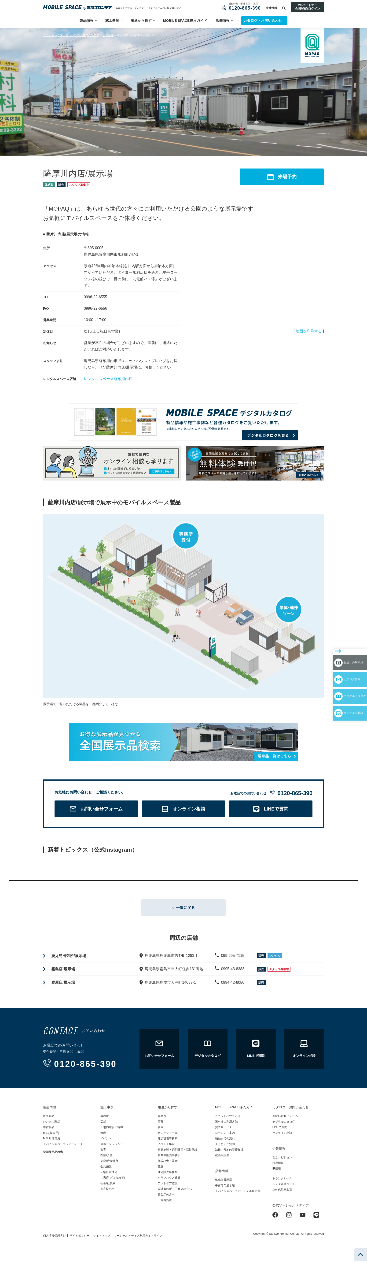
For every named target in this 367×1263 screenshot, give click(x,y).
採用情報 (278, 1164)
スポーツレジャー (111, 1146)
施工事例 (112, 20)
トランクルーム (282, 1180)
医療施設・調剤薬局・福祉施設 (178, 1151)
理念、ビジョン (282, 1159)
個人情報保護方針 (54, 1237)
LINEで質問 (279, 1129)
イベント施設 (166, 1146)
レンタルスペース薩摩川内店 (108, 379)
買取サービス (223, 1129)
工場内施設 (165, 1202)
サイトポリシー (79, 1237)
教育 (103, 1151)
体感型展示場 (223, 1181)
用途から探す (141, 20)
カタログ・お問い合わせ (290, 1109)
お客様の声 (107, 1190)
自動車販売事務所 (169, 1157)
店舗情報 (223, 20)
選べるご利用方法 (226, 1123)
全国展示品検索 (53, 1153)
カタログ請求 (337, 651)
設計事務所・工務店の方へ (175, 1190)
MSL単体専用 (51, 1140)
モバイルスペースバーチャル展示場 (238, 1193)
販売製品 (48, 1117)
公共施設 (106, 1168)
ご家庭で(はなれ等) (112, 1179)
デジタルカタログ (341, 664)
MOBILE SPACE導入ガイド (185, 20)
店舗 (103, 1123)
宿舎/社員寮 (107, 1185)
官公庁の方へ (166, 1196)
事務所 (104, 1117)
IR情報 (276, 1170)
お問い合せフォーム (285, 1117)
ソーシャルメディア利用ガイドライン (138, 1237)
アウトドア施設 (168, 1185)
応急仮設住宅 (108, 1174)
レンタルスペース (283, 1186)
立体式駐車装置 (282, 1191)
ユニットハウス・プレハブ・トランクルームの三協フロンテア (148, 8)
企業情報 (271, 8)
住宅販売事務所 (168, 1174)
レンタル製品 (51, 1123)
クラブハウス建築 (169, 1179)
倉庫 (103, 1134)
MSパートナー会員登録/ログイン (307, 6)
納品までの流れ (225, 1140)
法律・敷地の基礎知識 (229, 1151)
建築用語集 (222, 1157)
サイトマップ (101, 1237)
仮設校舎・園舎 (168, 1162)
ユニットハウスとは (228, 1117)
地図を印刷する (309, 331)
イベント (106, 1140)
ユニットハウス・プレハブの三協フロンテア (71, 35)
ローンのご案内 (225, 1134)
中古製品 (48, 1129)
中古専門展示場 (225, 1187)
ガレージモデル (168, 1134)
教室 (160, 1168)
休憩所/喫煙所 (109, 1162)
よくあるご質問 (225, 1146)
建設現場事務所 (168, 1140)
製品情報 (87, 20)
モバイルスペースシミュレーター (64, 1146)
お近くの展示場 (339, 637)
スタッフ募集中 (79, 185)
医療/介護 (106, 1157)
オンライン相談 (339, 678)
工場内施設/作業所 (112, 1129)
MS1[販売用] (51, 1134)
